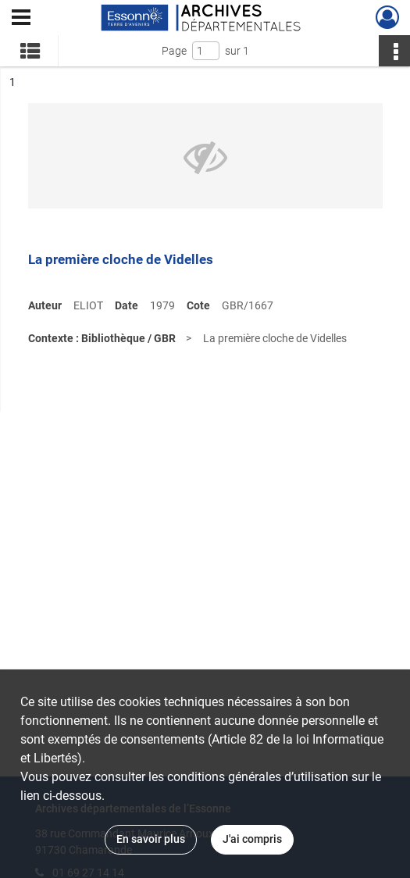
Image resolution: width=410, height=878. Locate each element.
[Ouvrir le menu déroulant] (21, 18)
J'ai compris (252, 839)
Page (174, 51)
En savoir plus (150, 839)
